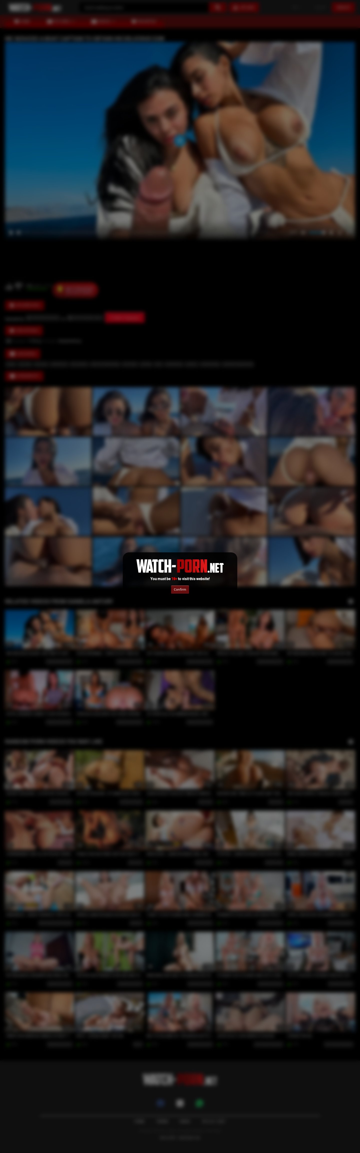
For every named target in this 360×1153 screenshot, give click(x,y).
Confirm (180, 589)
